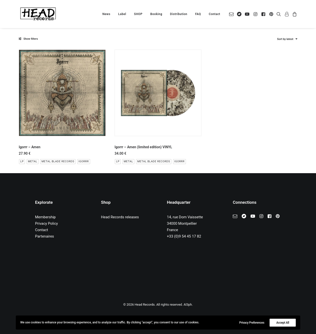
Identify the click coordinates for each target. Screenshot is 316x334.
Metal (32, 161)
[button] (232, 14)
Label (122, 14)
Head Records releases (120, 217)
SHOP (138, 14)
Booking (156, 14)
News (106, 14)
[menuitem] (106, 14)
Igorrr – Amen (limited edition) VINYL (143, 147)
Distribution (178, 14)
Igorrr (84, 161)
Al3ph (188, 304)
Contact (214, 14)
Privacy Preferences (251, 322)
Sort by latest (285, 39)
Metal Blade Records (57, 161)
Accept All (282, 322)
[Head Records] (38, 14)
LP (22, 161)
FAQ (198, 14)
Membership (45, 217)
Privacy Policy (46, 223)
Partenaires (44, 236)
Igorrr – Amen (29, 147)
